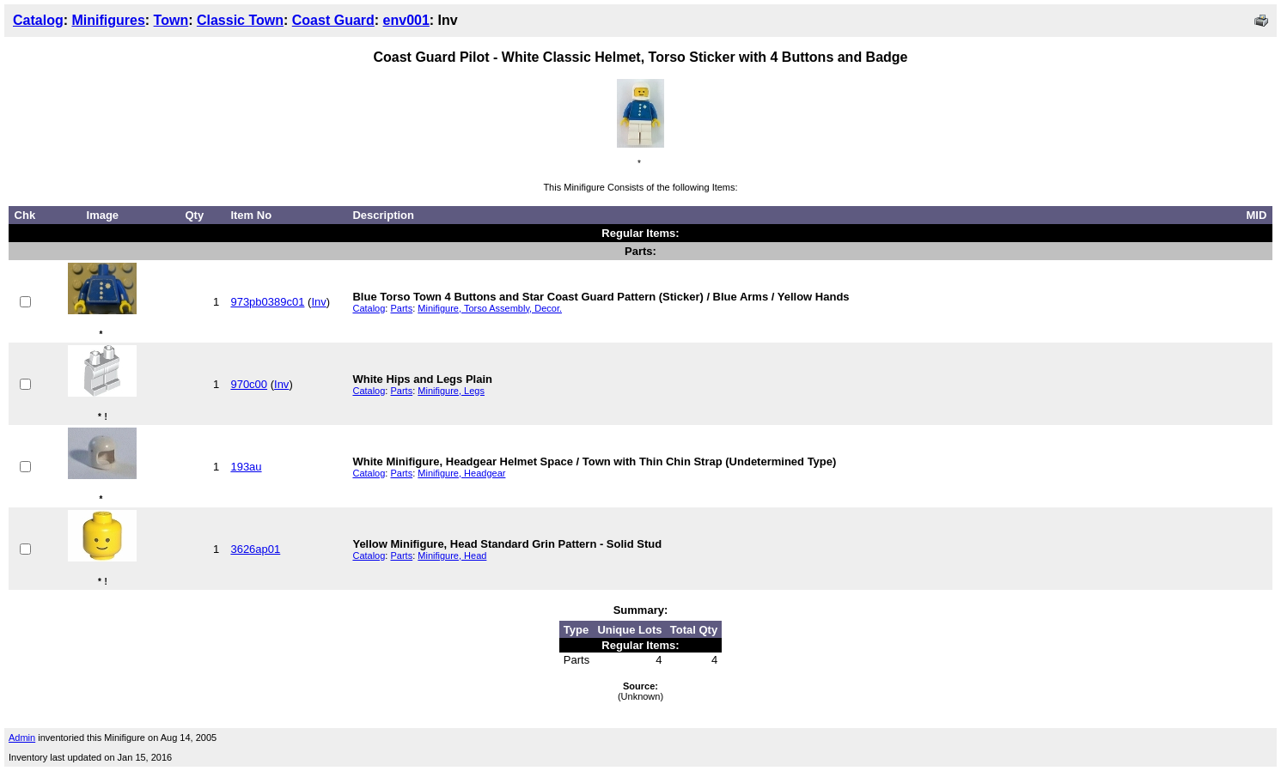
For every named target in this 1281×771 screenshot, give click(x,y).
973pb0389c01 (267, 301)
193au (245, 466)
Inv (318, 301)
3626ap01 (255, 549)
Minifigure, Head (452, 555)
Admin (22, 737)
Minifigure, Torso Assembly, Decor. (490, 308)
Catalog (38, 20)
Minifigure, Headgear (461, 473)
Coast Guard (333, 20)
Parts (401, 308)
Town (171, 20)
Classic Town (240, 20)
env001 (406, 20)
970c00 (248, 384)
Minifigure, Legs (451, 391)
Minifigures (107, 20)
